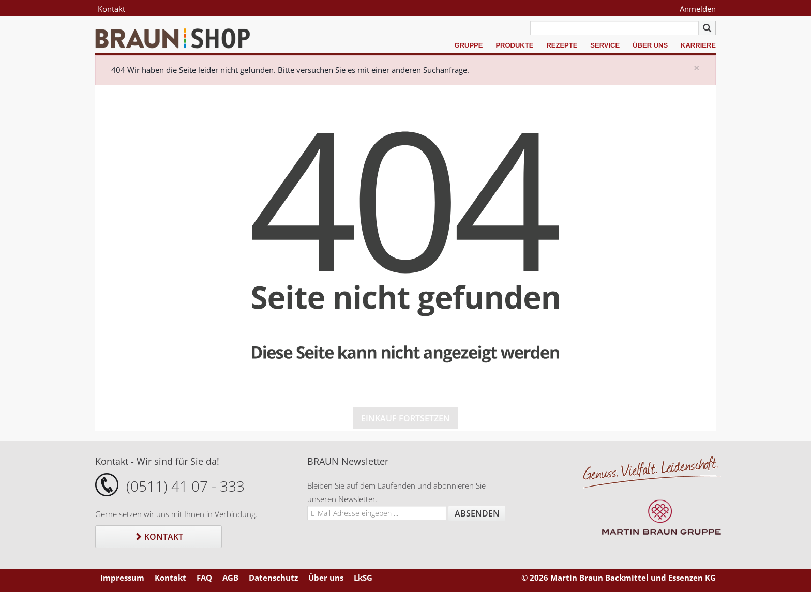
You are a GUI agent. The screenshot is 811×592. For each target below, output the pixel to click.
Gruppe (469, 45)
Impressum (122, 577)
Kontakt (111, 9)
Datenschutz (273, 577)
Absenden (477, 513)
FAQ (204, 577)
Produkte (514, 45)
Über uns (650, 45)
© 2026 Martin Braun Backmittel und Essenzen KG (618, 577)
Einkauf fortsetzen (405, 418)
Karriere (698, 45)
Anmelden (698, 9)
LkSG (363, 577)
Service (605, 45)
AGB (230, 577)
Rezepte (561, 45)
